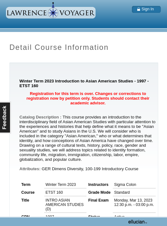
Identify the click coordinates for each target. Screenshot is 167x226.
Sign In (148, 9)
